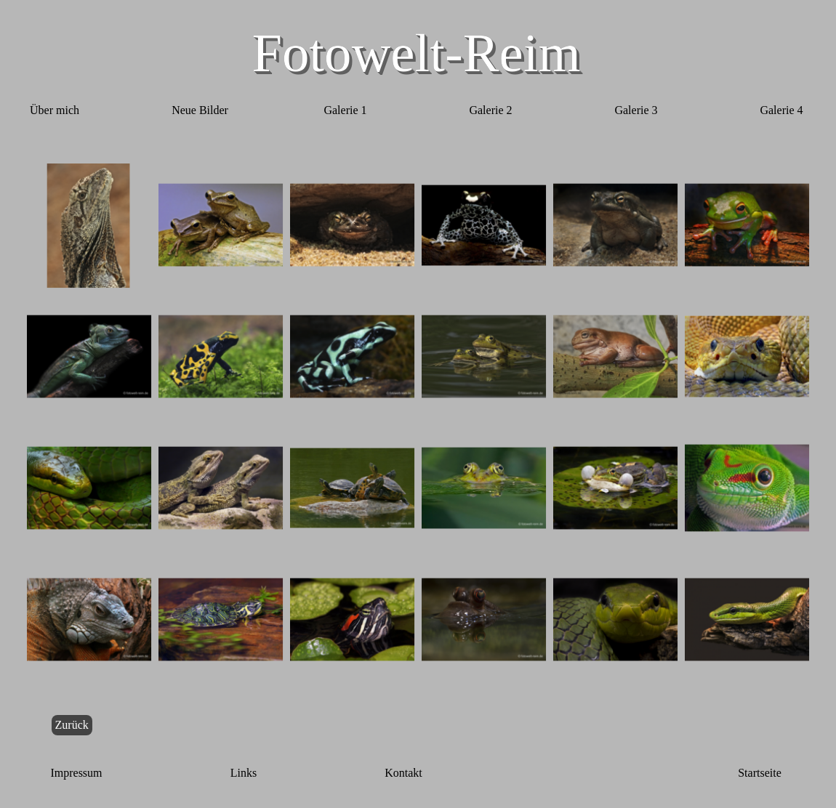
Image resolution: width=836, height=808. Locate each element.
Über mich (54, 110)
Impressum (76, 773)
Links (243, 773)
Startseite (759, 773)
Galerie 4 (781, 110)
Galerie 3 (635, 110)
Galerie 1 (344, 110)
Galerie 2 (490, 110)
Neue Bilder (200, 110)
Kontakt (403, 773)
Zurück (72, 725)
